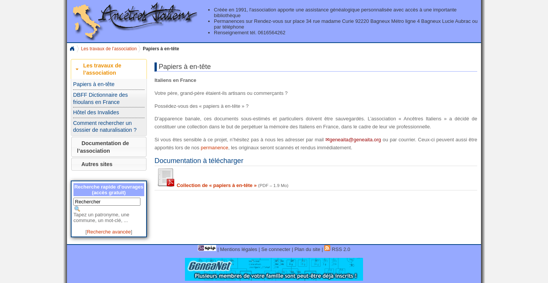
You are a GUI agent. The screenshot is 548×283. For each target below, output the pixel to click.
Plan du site (307, 249)
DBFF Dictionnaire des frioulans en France (100, 98)
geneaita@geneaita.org (355, 139)
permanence (214, 147)
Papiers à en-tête (94, 84)
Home (72, 49)
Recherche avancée (109, 232)
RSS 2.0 (337, 249)
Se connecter (275, 249)
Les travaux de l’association (109, 48)
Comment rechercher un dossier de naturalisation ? (105, 126)
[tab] (109, 69)
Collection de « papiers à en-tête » (206, 185)
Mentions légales (238, 249)
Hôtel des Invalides (96, 112)
